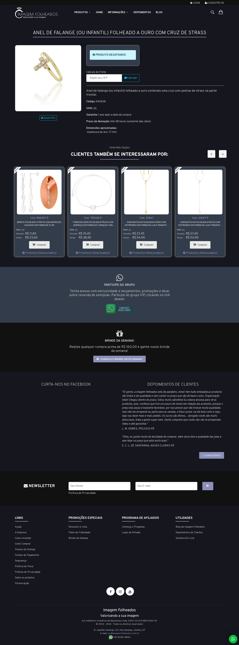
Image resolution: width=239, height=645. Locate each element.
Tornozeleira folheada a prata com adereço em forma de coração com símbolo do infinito (93, 224)
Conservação (22, 583)
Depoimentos (142, 12)
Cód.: (39, 218)
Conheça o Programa (133, 527)
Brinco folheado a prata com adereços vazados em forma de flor (39, 224)
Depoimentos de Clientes (189, 532)
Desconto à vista (78, 527)
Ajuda (18, 527)
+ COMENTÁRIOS (211, 455)
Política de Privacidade (82, 493)
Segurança (20, 560)
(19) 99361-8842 (119, 637)
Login (195, 3)
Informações (118, 12)
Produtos (82, 12)
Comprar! (41, 244)
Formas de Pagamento (27, 555)
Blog (159, 12)
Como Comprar (23, 544)
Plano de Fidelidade (79, 532)
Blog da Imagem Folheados (190, 527)
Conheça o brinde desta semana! (119, 359)
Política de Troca (24, 566)
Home (99, 12)
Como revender (23, 538)
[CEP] (104, 78)
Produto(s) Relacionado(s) (39, 253)
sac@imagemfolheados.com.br (123, 633)
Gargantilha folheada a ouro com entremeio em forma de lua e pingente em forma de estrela (146, 224)
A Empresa (20, 532)
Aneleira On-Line (185, 538)
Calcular (130, 78)
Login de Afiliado (131, 532)
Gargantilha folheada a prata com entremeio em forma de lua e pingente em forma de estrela (200, 224)
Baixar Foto (48, 118)
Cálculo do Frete (96, 72)
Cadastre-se (214, 3)
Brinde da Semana (78, 538)
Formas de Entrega (25, 549)
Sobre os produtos (25, 577)
